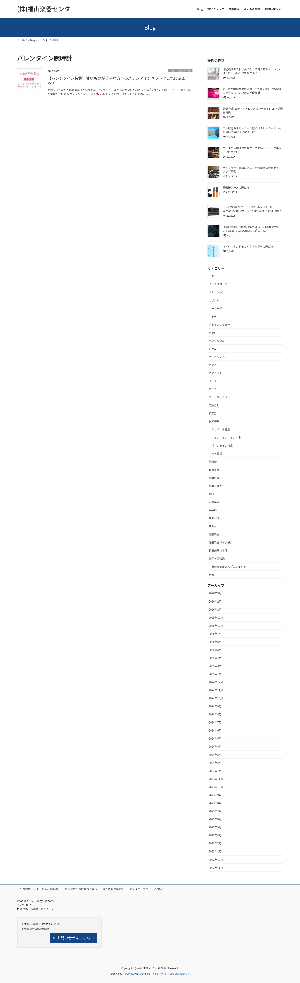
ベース (213, 381)
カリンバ (214, 300)
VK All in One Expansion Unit (176, 973)
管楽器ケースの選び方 (236, 187)
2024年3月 (215, 754)
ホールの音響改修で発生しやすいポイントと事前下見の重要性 (252, 150)
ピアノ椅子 (215, 373)
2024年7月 (215, 722)
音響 (211, 574)
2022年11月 (216, 868)
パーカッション (218, 357)
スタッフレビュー (219, 324)
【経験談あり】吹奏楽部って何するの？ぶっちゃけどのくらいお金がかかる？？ (252, 71)
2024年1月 (215, 771)
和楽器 (213, 413)
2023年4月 (215, 835)
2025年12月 (216, 617)
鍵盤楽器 (214, 534)
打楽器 (213, 461)
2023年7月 (215, 811)
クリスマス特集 (220, 429)
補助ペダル (215, 518)
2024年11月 (216, 690)
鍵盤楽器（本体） (219, 550)
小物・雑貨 (215, 453)
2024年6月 (215, 730)
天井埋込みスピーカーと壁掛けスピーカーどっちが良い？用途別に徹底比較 (252, 130)
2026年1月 (215, 609)
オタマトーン (217, 292)
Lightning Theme (149, 973)
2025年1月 (215, 674)
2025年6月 (215, 642)
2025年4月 (215, 658)
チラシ (213, 332)
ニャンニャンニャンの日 (226, 437)
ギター (213, 316)
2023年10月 (216, 787)
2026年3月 (215, 593)
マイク (213, 389)
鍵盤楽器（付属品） (221, 542)
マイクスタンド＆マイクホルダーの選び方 (248, 246)
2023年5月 (215, 827)
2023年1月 (215, 851)
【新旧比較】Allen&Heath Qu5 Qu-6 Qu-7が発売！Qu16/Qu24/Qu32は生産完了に (251, 228)
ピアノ (213, 365)
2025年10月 (216, 625)
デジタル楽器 (217, 340)
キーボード (215, 308)
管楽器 (213, 510)
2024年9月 (215, 706)
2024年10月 (216, 698)
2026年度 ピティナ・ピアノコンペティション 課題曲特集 (253, 110)
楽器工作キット (218, 486)
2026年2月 (215, 601)
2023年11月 (216, 779)
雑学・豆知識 (217, 558)
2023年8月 (215, 803)
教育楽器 (214, 470)
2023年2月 (215, 843)
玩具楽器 (214, 502)
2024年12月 (216, 682)
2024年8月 (215, 714)
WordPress (128, 973)
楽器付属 (214, 478)
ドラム (213, 349)
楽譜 (211, 494)
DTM (211, 276)
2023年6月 (215, 819)
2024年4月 (215, 746)
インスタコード (218, 284)
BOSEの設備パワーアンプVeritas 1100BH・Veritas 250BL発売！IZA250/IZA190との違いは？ (252, 209)
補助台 (213, 526)
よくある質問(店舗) (47, 889)
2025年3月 (215, 666)
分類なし (214, 405)
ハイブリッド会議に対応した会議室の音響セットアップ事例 (252, 169)
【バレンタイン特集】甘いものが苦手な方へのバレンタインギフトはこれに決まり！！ (116, 80)
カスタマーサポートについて (147, 889)
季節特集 (214, 421)
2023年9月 (215, 795)
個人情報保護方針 (113, 889)
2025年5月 (215, 650)
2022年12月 (216, 859)
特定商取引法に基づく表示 (81, 889)
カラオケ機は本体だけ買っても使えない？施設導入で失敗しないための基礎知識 (252, 91)
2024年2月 (215, 763)
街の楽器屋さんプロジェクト (228, 566)
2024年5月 (215, 738)
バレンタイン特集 (180, 70)
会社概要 (25, 889)
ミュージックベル (219, 397)
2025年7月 (215, 634)
